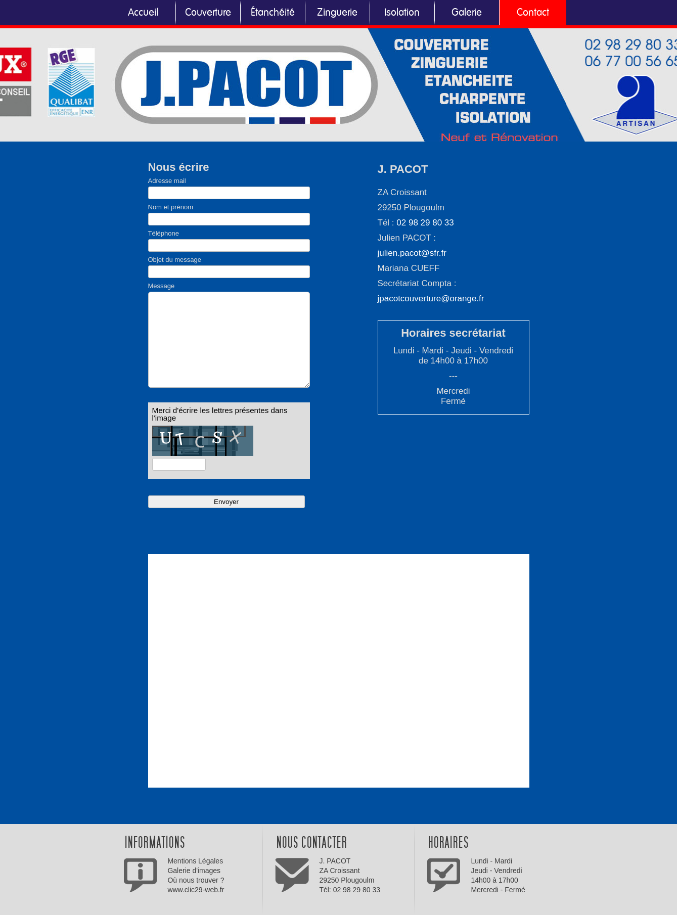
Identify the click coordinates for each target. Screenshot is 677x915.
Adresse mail (167, 180)
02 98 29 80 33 (425, 222)
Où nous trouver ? (195, 880)
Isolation (402, 13)
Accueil (143, 13)
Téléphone (163, 233)
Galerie (467, 13)
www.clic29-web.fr (195, 890)
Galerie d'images (193, 870)
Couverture (208, 13)
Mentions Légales (195, 861)
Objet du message (175, 259)
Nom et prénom (171, 207)
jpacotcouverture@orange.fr (431, 298)
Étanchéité (273, 13)
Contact (533, 13)
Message (161, 286)
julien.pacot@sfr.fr (412, 253)
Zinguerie (337, 13)
